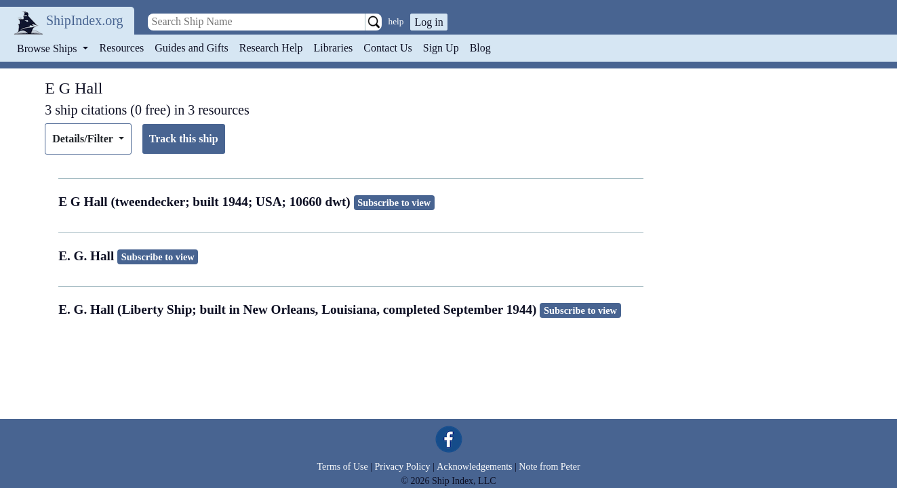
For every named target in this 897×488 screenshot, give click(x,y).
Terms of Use (342, 467)
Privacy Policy (402, 467)
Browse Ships (48, 48)
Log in (428, 22)
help (396, 21)
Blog (480, 48)
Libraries (333, 48)
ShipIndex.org (84, 20)
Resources (122, 48)
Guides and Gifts (191, 48)
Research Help (271, 48)
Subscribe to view (394, 202)
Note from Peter (549, 467)
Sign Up (441, 48)
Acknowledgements (474, 467)
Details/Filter (83, 138)
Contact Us (387, 48)
